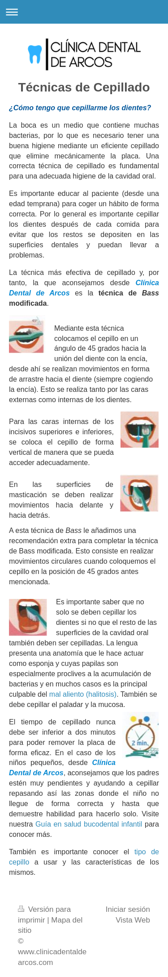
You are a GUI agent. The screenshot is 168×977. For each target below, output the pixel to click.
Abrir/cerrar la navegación (84, 11)
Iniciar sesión (128, 909)
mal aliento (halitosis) (82, 694)
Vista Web (133, 920)
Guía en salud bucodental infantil (88, 824)
